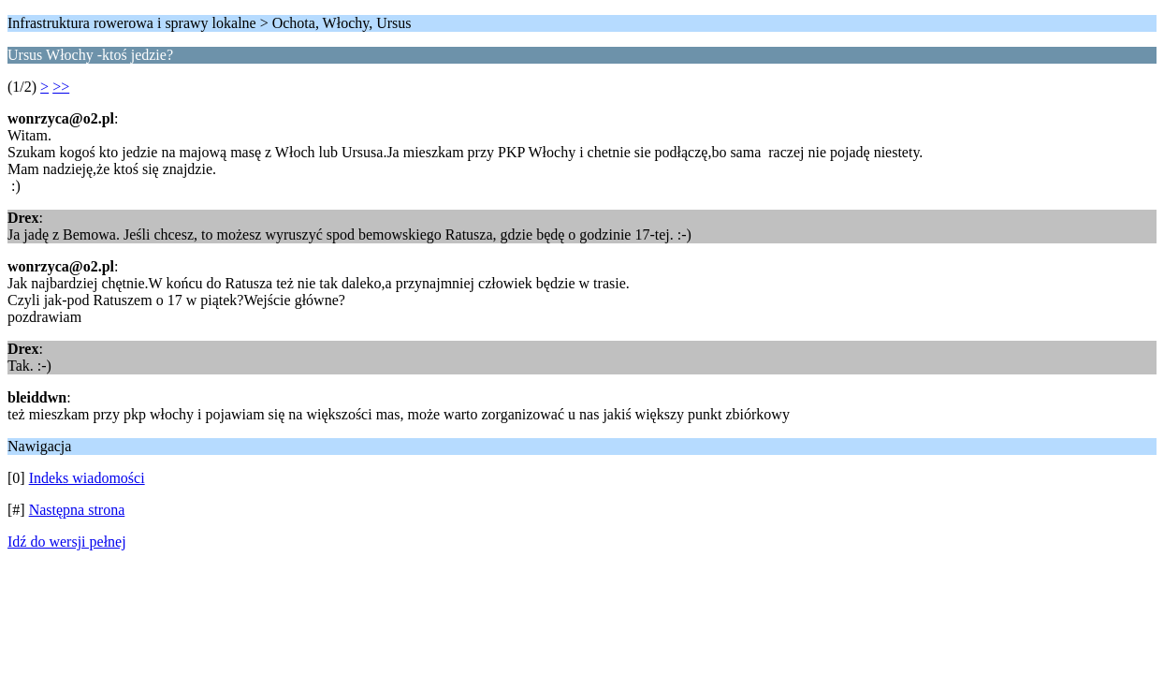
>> (60, 87)
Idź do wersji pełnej (66, 541)
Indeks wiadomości (87, 478)
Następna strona (77, 510)
